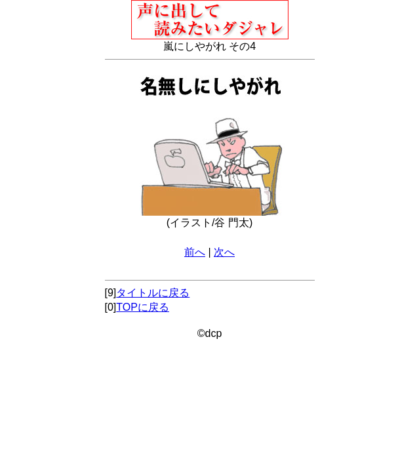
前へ (194, 252)
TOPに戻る (142, 307)
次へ (224, 252)
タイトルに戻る (153, 292)
